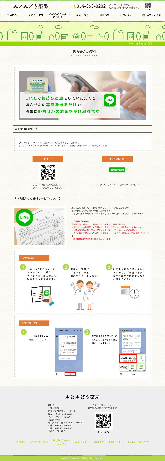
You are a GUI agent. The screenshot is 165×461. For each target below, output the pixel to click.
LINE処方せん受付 (150, 17)
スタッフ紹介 (81, 17)
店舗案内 (11, 17)
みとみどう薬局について (58, 17)
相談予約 (104, 17)
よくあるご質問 (34, 17)
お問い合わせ (127, 17)
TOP (131, 43)
